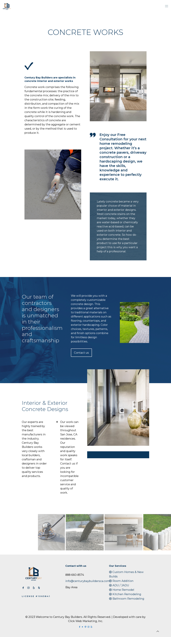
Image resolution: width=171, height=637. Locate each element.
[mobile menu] (166, 6)
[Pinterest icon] (86, 626)
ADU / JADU (120, 585)
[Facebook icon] (80, 626)
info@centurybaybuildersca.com (87, 581)
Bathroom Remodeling (128, 598)
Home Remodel (123, 589)
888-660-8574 (74, 574)
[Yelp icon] (91, 626)
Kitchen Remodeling (126, 594)
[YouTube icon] (83, 626)
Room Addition (122, 581)
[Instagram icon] (88, 626)
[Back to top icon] (158, 631)
